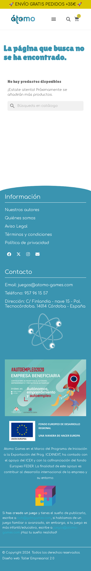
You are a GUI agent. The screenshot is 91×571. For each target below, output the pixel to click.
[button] (68, 19)
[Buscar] (45, 106)
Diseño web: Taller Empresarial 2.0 (28, 558)
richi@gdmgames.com (34, 518)
